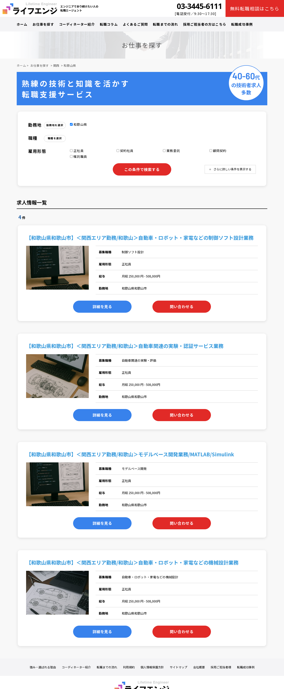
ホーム (22, 24)
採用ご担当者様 (221, 667)
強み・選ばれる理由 (43, 667)
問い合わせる (181, 306)
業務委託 (171, 150)
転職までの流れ (165, 24)
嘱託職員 (78, 156)
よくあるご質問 (135, 24)
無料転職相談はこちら (255, 8)
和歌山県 (70, 65)
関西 (56, 65)
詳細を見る (102, 306)
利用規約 (129, 667)
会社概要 (199, 667)
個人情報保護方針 (152, 667)
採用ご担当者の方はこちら (204, 24)
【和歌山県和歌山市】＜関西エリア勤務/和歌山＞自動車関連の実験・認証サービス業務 (124, 345)
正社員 (77, 150)
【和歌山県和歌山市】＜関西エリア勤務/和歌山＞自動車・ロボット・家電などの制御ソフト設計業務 (140, 237)
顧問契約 (218, 150)
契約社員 (125, 150)
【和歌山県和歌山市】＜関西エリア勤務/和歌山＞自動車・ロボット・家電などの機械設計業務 (132, 562)
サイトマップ (178, 667)
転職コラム (109, 24)
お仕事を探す (43, 24)
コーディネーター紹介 (77, 24)
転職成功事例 (242, 24)
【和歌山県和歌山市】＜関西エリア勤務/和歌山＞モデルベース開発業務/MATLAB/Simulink (130, 454)
